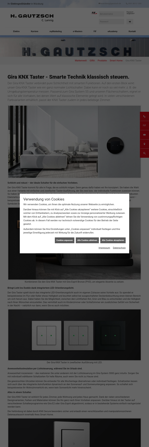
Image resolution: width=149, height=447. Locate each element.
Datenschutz (119, 247)
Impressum (104, 247)
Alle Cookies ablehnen (87, 239)
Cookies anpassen (64, 239)
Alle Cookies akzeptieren (113, 239)
